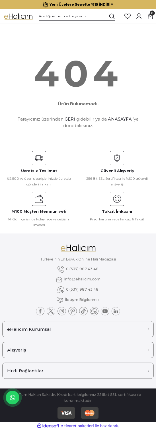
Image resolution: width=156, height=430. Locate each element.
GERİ (70, 119)
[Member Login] (139, 16)
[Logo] (18, 16)
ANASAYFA (120, 119)
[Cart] (150, 16)
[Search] (77, 16)
